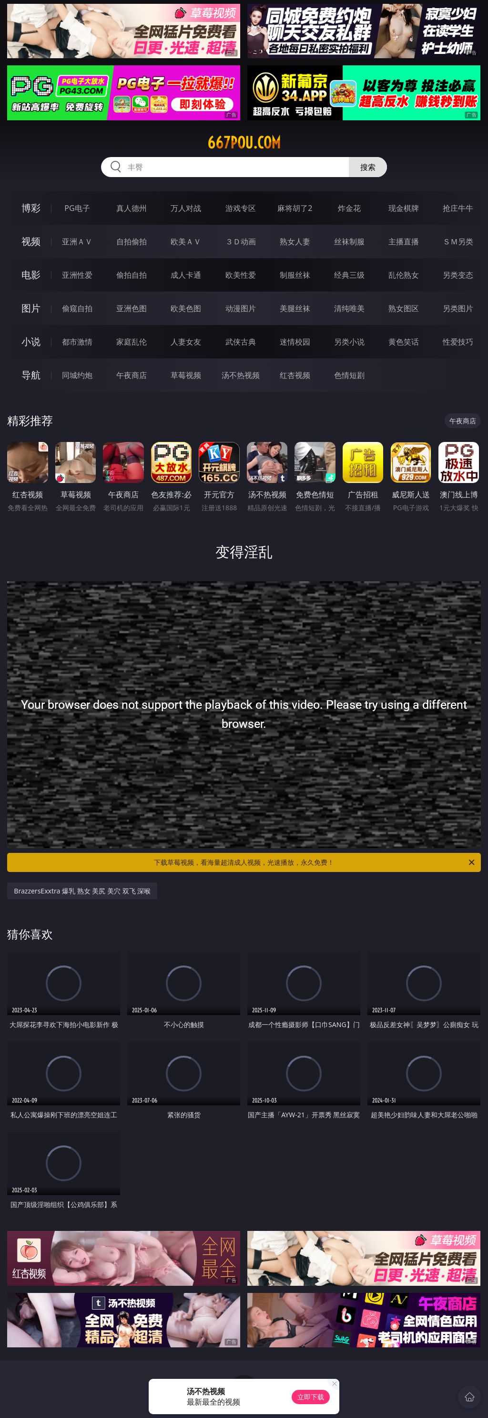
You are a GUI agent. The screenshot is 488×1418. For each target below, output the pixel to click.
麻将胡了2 (294, 208)
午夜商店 (131, 375)
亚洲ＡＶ (77, 241)
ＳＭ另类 (458, 241)
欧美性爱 (240, 275)
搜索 (368, 167)
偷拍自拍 (131, 275)
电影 (31, 274)
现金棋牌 (403, 208)
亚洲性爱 (77, 275)
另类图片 (458, 308)
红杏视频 (295, 375)
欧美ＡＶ (186, 241)
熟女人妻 (295, 241)
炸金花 (349, 208)
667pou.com (244, 142)
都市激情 (77, 341)
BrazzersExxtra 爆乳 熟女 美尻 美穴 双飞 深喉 (82, 890)
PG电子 (77, 208)
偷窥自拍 (77, 308)
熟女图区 (403, 308)
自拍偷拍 (131, 241)
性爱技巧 (458, 341)
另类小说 (349, 341)
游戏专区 (240, 208)
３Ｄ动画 (240, 241)
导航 (31, 374)
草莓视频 (186, 375)
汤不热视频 (241, 375)
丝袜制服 (349, 241)
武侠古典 (240, 341)
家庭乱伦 (131, 341)
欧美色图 (186, 308)
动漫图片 (240, 308)
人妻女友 (186, 341)
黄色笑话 (403, 341)
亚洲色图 (131, 308)
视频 (31, 241)
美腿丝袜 (295, 308)
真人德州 (131, 208)
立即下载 (310, 1396)
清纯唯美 (349, 308)
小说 (31, 341)
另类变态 (458, 275)
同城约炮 (77, 375)
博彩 (31, 207)
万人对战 (186, 208)
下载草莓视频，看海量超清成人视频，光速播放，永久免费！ (315, 862)
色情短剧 (349, 375)
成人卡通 (186, 275)
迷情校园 (295, 341)
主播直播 (403, 241)
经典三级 (349, 275)
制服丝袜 (295, 275)
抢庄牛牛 (458, 208)
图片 (31, 308)
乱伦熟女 (403, 275)
